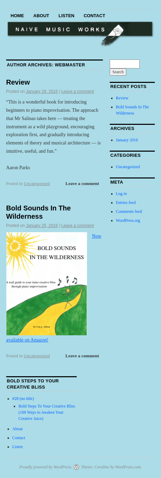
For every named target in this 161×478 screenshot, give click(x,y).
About (41, 15)
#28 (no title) (23, 398)
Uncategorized (37, 183)
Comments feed (129, 211)
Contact (94, 15)
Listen (66, 15)
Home (17, 15)
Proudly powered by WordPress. (45, 467)
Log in (121, 193)
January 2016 (127, 140)
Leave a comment (77, 91)
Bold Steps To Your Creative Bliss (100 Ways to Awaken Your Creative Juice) (47, 412)
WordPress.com (128, 467)
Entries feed (126, 202)
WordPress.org (128, 220)
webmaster (70, 64)
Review (18, 82)
